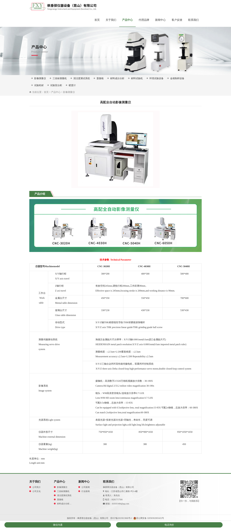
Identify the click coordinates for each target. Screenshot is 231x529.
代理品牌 (144, 19)
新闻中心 (160, 19)
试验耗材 (37, 85)
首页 (97, 19)
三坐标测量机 (58, 78)
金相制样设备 (175, 78)
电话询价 (169, 525)
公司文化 (35, 491)
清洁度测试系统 (80, 78)
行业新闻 (84, 491)
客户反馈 (177, 19)
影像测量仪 (38, 78)
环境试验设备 (155, 78)
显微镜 (98, 78)
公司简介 (35, 487)
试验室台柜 (54, 85)
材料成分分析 (115, 78)
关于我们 (111, 19)
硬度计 (71, 85)
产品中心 (127, 19)
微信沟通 (57, 525)
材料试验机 (135, 78)
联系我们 (193, 19)
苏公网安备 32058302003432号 (150, 518)
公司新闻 (84, 487)
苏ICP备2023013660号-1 (121, 518)
